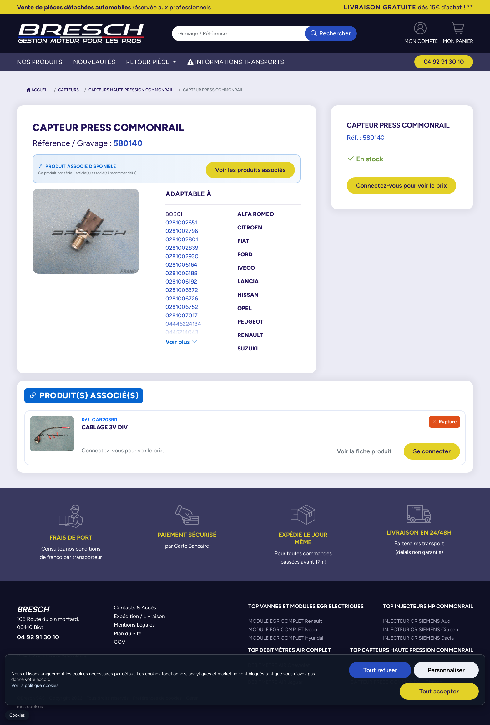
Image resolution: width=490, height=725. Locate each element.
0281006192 (181, 281)
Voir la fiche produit (363, 450)
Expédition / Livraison (139, 615)
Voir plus (181, 341)
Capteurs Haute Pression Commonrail (130, 90)
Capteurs (68, 90)
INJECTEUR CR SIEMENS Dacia (418, 637)
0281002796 (181, 230)
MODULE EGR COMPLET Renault (285, 620)
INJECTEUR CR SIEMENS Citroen (420, 629)
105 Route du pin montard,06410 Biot (48, 622)
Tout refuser (393, 670)
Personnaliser (450, 670)
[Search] (241, 33)
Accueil (37, 90)
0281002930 (182, 256)
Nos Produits (39, 61)
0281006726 (181, 298)
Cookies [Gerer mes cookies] (17, 715)
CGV (119, 641)
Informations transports (235, 61)
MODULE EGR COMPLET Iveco (282, 629)
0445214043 (181, 332)
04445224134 (183, 323)
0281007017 (181, 315)
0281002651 (181, 222)
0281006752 (181, 306)
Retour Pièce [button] (148, 61)
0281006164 (181, 264)
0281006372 (181, 289)
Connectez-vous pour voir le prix (402, 189)
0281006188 (181, 272)
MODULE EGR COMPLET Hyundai (285, 637)
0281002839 (181, 247)
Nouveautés (94, 61)
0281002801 (181, 239)
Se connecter (432, 450)
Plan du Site (127, 632)
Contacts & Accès (135, 607)
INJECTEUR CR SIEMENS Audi (417, 620)
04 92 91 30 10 (443, 61)
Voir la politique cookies (34, 685)
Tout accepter (449, 691)
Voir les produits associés (249, 169)
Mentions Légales (134, 624)
